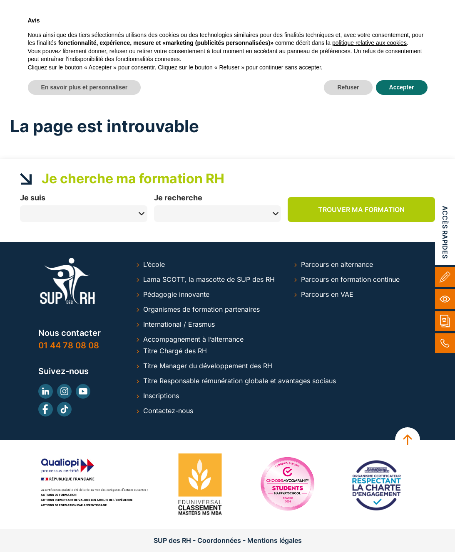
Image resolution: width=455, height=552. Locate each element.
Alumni (262, 7)
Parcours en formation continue (350, 279)
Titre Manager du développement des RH (207, 366)
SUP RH (99, 36)
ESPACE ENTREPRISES (358, 36)
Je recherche (178, 197)
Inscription (348, 7)
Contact (303, 7)
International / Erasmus (179, 324)
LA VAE (295, 36)
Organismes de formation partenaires (201, 309)
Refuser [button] (348, 529)
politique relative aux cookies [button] (369, 485)
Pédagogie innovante (176, 294)
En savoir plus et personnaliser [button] (84, 529)
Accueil (20, 105)
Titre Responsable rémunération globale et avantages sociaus (239, 381)
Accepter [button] (401, 529)
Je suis (32, 197)
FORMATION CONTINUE (229, 36)
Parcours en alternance (337, 264)
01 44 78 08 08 (68, 345)
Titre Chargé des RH (175, 351)
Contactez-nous (168, 411)
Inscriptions (161, 396)
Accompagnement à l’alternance (193, 339)
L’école (154, 264)
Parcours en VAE (327, 294)
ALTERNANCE (155, 36)
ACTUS (423, 36)
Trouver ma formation (361, 209)
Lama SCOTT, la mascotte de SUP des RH (209, 279)
